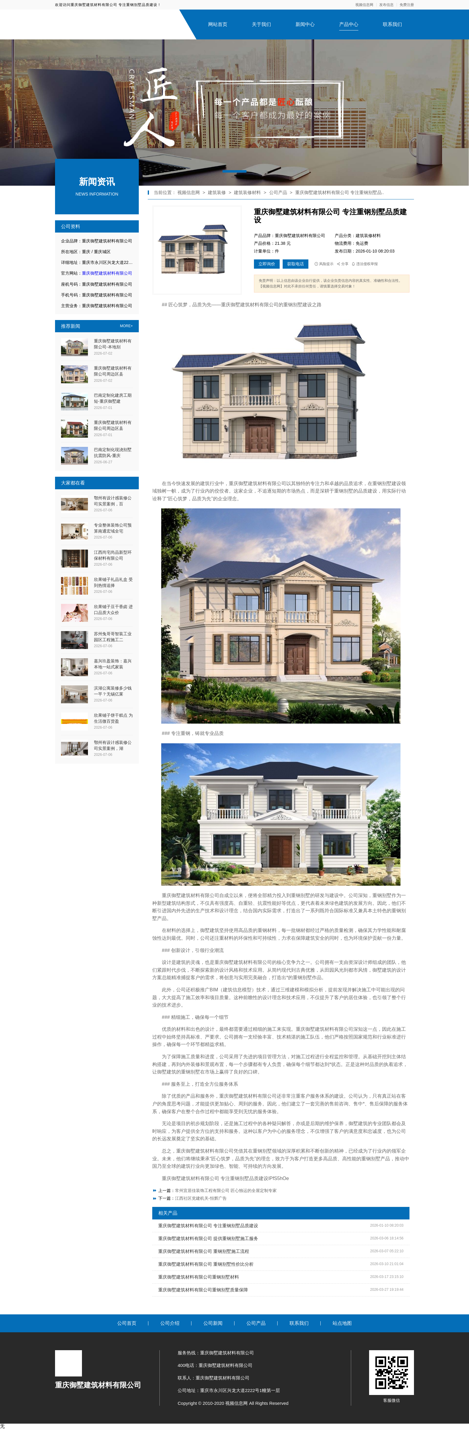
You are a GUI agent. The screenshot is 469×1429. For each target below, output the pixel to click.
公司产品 (278, 192)
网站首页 (217, 24)
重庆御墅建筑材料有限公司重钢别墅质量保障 (203, 1289)
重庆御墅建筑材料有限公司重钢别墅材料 (198, 1276)
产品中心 (348, 24)
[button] (234, 171)
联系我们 (392, 24)
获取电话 (295, 264)
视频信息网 (364, 5)
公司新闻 (213, 1323)
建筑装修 (217, 192)
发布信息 (386, 5)
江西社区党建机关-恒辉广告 (201, 1198)
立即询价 (266, 264)
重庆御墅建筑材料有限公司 (107, 273)
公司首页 (126, 1323)
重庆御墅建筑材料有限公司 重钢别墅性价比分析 (206, 1264)
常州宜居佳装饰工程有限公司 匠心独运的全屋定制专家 (226, 1190)
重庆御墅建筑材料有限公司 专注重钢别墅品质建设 (208, 1225)
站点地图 (342, 1323)
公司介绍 (169, 1323)
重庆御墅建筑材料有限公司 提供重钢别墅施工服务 (208, 1238)
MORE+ (126, 326)
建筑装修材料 (248, 192)
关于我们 (261, 24)
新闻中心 (305, 24)
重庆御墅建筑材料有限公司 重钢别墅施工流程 (203, 1251)
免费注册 (407, 5)
